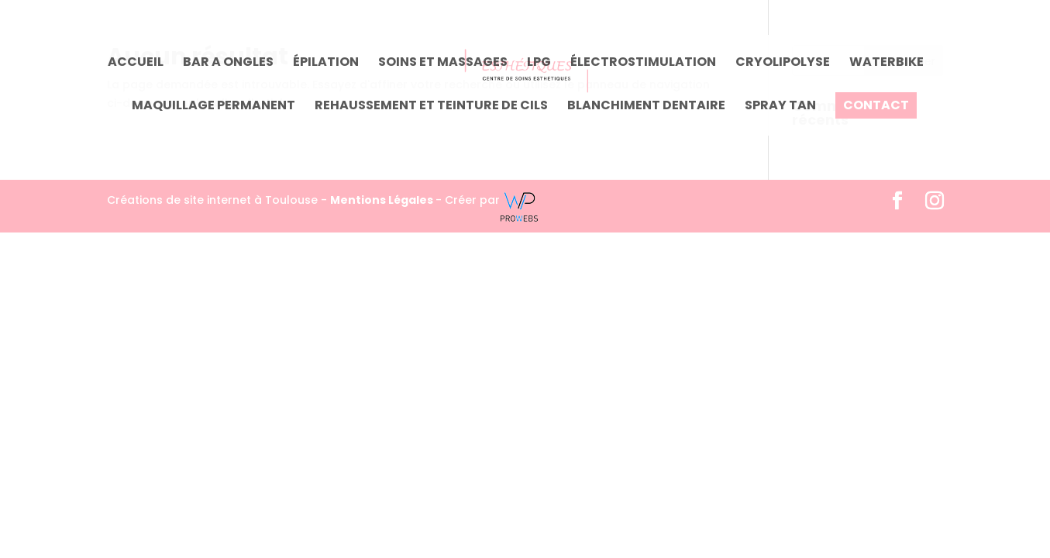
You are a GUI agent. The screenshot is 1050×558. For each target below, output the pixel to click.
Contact (876, 105)
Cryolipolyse (782, 64)
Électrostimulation (643, 64)
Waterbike (886, 64)
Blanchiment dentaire (646, 107)
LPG (539, 64)
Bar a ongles (228, 64)
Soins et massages (443, 64)
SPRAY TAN (780, 107)
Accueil (136, 64)
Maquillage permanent (213, 107)
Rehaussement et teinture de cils (431, 107)
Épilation (326, 64)
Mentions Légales (382, 200)
